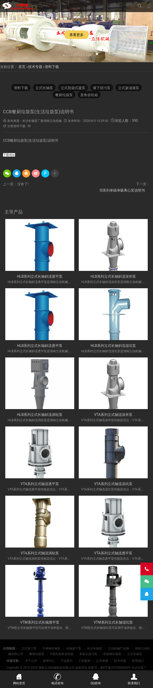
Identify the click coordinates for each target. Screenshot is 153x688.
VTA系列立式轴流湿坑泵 (113, 484)
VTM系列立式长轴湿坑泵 (113, 622)
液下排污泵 (101, 88)
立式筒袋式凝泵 (73, 88)
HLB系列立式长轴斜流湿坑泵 (113, 346)
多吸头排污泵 (88, 654)
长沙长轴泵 (95, 648)
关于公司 (31, 661)
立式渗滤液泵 (128, 88)
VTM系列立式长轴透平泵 (39, 622)
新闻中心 (49, 661)
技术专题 (35, 67)
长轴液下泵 (74, 648)
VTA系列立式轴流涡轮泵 (40, 553)
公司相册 (102, 661)
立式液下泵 (29, 648)
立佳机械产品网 (119, 648)
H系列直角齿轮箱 (62, 654)
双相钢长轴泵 (112, 654)
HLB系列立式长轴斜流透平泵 (39, 276)
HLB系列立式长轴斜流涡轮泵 (39, 415)
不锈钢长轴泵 (51, 648)
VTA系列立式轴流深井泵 (113, 415)
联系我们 (138, 661)
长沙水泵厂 (139, 667)
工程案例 (84, 661)
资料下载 (52, 67)
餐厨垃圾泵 (64, 95)
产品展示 (67, 661)
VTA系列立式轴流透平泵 (40, 484)
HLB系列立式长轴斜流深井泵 (113, 276)
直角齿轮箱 (89, 95)
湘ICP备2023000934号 (115, 667)
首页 (21, 67)
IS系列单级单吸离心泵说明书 (122, 190)
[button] (64, 54)
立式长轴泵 (44, 88)
